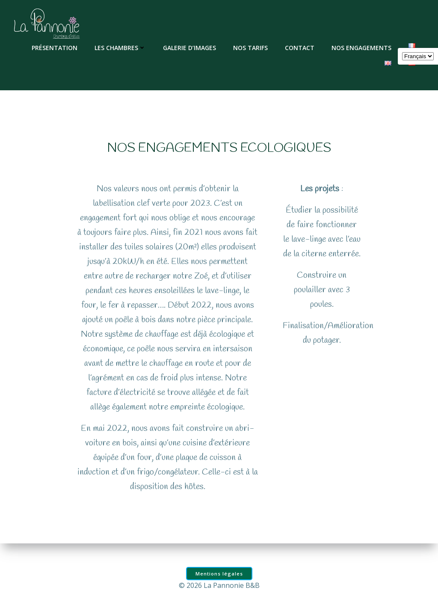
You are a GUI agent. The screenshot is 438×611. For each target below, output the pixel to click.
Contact (300, 47)
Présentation (55, 47)
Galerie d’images (189, 47)
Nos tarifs (251, 47)
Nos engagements (362, 47)
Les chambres (120, 47)
